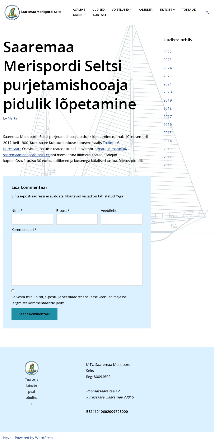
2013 (167, 149)
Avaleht (79, 10)
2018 (167, 108)
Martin (13, 118)
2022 (167, 51)
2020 (167, 92)
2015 (167, 133)
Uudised (98, 10)
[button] (130, 9)
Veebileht (108, 210)
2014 (167, 141)
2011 (167, 165)
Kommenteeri (24, 230)
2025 (167, 76)
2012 (167, 157)
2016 (167, 124)
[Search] (207, 12)
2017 (167, 116)
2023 (167, 59)
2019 (167, 100)
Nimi (16, 210)
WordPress (44, 438)
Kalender (146, 10)
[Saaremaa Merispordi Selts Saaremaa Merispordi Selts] (34, 12)
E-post (63, 210)
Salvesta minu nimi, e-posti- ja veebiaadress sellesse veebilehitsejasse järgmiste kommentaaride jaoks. (69, 300)
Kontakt (99, 15)
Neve (7, 438)
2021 (167, 84)
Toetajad (189, 10)
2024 (167, 67)
